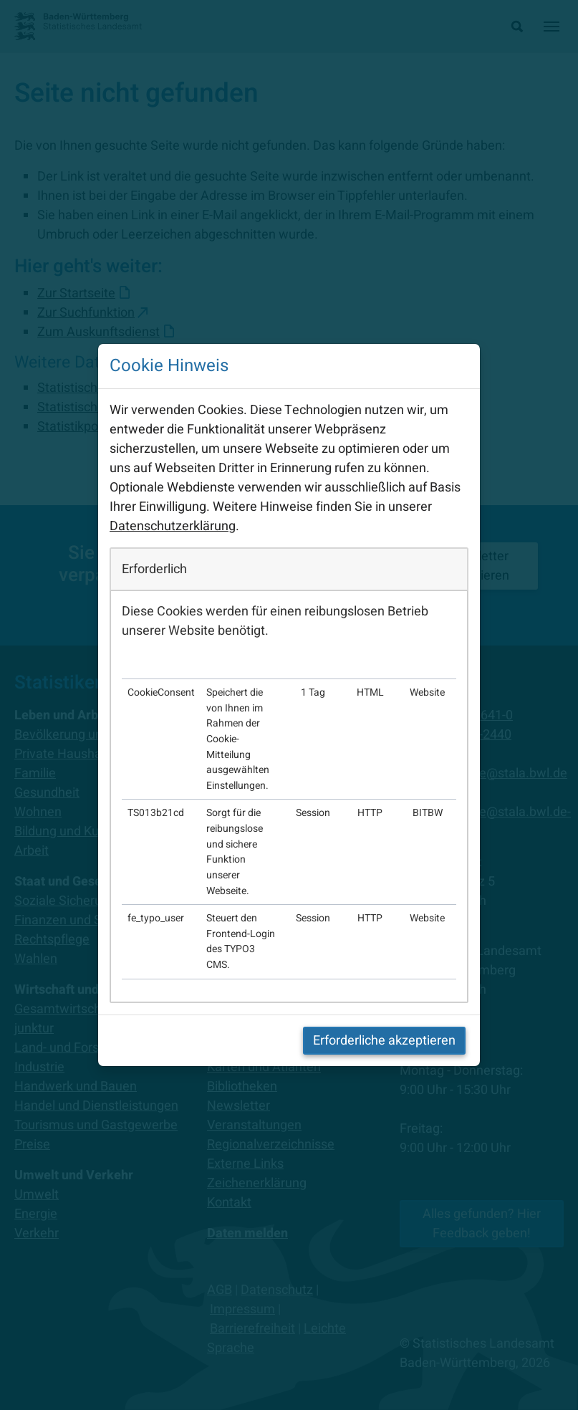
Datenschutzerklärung (173, 526)
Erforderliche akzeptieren (384, 1040)
